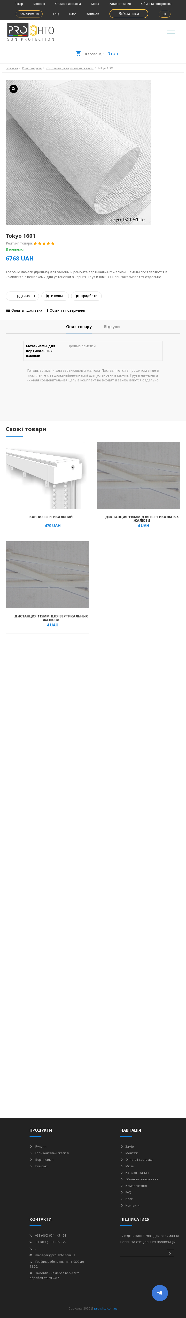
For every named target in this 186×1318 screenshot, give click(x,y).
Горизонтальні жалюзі (49, 1153)
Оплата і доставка (68, 4)
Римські (38, 1166)
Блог (72, 14)
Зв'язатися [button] (129, 13)
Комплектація (29, 14)
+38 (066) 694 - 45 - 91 (48, 1235)
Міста (95, 4)
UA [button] (165, 14)
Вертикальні (42, 1159)
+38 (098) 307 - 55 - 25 (48, 1242)
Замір (19, 4)
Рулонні (38, 1146)
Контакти (92, 14)
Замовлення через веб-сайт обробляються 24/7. (54, 1275)
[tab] (79, 326)
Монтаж (39, 4)
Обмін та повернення (156, 4)
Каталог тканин (120, 4)
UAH (96, 52)
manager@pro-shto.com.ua (52, 1255)
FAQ (56, 14)
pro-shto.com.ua (105, 1308)
